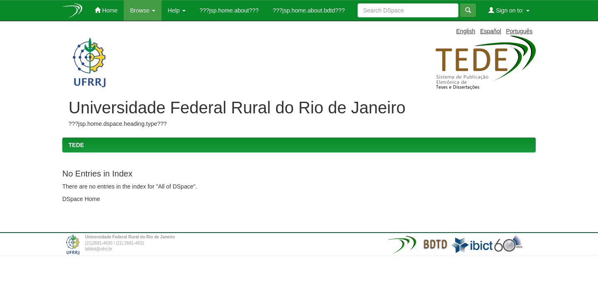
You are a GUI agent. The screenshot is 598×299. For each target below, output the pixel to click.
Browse (142, 10)
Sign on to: (508, 10)
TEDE (76, 145)
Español (490, 31)
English (465, 31)
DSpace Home (81, 199)
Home (106, 10)
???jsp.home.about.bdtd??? (308, 10)
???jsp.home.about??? (228, 10)
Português (519, 31)
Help (177, 10)
